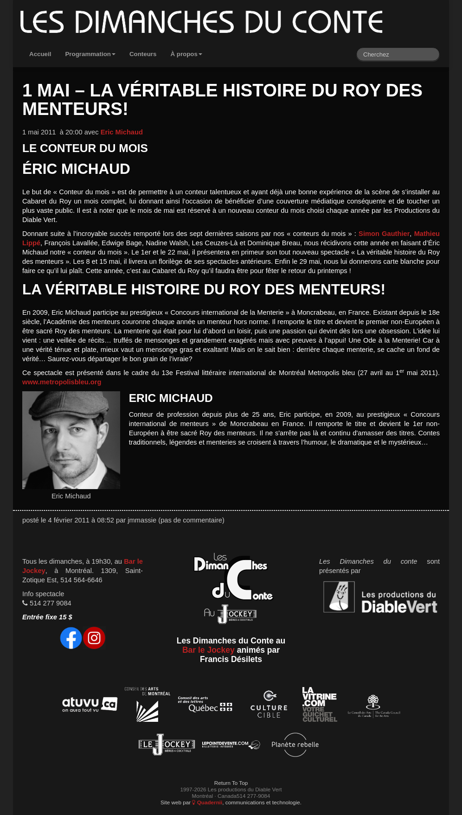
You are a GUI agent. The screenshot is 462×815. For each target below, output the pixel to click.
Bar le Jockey (208, 650)
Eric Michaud (122, 132)
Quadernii (207, 802)
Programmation (90, 54)
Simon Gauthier (384, 233)
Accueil (40, 54)
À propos (186, 54)
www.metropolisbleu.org (61, 382)
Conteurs (143, 54)
